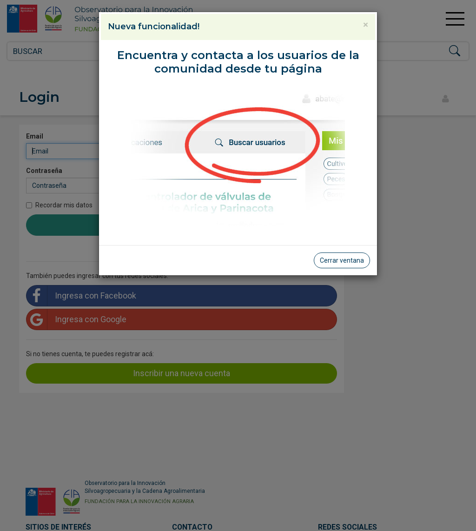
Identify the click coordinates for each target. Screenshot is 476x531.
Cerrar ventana (342, 260)
